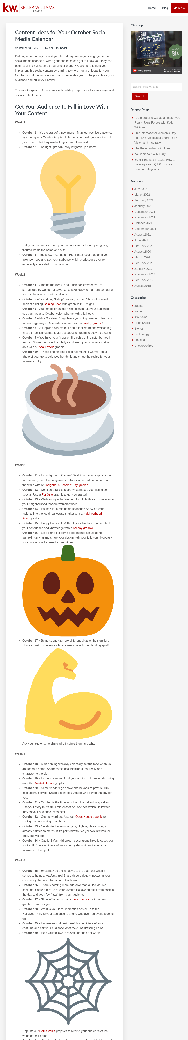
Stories (139, 328)
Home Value (47, 1031)
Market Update (44, 783)
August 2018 (142, 285)
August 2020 (142, 251)
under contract (82, 899)
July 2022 (140, 188)
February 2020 (143, 263)
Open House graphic (88, 816)
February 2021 (143, 245)
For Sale (47, 494)
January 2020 (143, 268)
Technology (141, 334)
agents (138, 305)
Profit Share (142, 322)
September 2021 (145, 228)
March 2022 (142, 194)
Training (139, 339)
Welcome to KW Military (150, 154)
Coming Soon (53, 304)
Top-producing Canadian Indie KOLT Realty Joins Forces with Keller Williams (158, 122)
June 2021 (141, 240)
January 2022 (143, 206)
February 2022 (143, 200)
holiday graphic (92, 323)
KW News (140, 317)
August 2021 (142, 234)
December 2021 (144, 211)
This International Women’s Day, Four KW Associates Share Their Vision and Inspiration (155, 137)
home (138, 311)
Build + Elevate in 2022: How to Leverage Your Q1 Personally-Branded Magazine (154, 164)
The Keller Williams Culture (152, 148)
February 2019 (143, 280)
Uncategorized (143, 345)
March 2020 (142, 257)
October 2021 (143, 223)
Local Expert (45, 347)
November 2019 (144, 274)
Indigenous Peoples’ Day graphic (66, 485)
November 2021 (144, 217)
